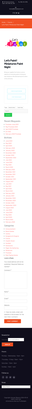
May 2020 (8, 215)
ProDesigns (22, 401)
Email (6, 298)
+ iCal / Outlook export (16, 96)
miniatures (12, 107)
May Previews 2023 (11, 127)
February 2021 (10, 193)
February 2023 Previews (13, 134)
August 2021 (9, 181)
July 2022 (8, 160)
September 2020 (10, 205)
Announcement (10, 229)
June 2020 (8, 212)
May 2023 (8, 143)
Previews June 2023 (11, 124)
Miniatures (8, 250)
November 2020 (10, 200)
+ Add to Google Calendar (16, 91)
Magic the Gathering (11, 248)
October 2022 (9, 155)
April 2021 (8, 188)
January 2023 (9, 150)
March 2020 (9, 219)
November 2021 (10, 174)
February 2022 (10, 169)
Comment (7, 270)
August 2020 (9, 208)
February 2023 (10, 148)
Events (7, 238)
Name (6, 292)
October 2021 (9, 177)
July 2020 (8, 210)
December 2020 (10, 198)
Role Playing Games (11, 255)
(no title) (8, 131)
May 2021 (8, 186)
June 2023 (8, 141)
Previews (8, 253)
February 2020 (10, 222)
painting (20, 107)
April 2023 (8, 146)
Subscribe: (13, 339)
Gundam (8, 243)
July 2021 (8, 184)
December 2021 (10, 172)
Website (6, 305)
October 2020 (9, 203)
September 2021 (10, 179)
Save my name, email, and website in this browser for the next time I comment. (14, 314)
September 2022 (10, 157)
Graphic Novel (10, 241)
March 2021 (9, 191)
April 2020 (8, 217)
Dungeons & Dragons (12, 236)
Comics (7, 234)
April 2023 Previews (11, 129)
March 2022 (9, 167)
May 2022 (8, 165)
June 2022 (8, 162)
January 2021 (9, 196)
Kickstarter (9, 246)
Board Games (9, 231)
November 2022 (10, 153)
